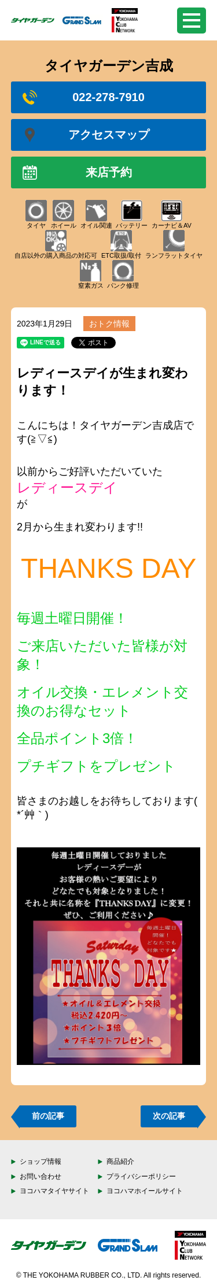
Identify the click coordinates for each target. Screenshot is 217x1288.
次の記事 (169, 1115)
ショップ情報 (40, 1161)
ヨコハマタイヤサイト (54, 1191)
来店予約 (77, 172)
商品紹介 (120, 1161)
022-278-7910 (84, 97)
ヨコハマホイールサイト (144, 1191)
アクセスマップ (86, 135)
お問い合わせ (40, 1176)
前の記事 (48, 1115)
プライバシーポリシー (141, 1176)
